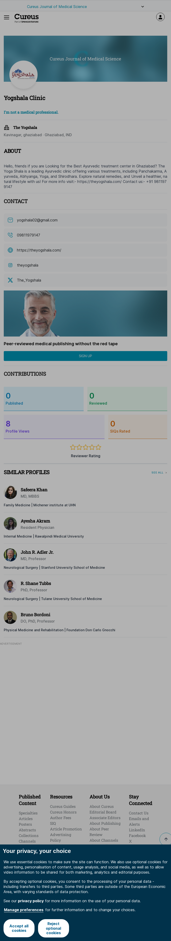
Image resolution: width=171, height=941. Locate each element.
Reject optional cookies (53, 928)
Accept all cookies (18, 928)
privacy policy (31, 900)
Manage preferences (23, 909)
